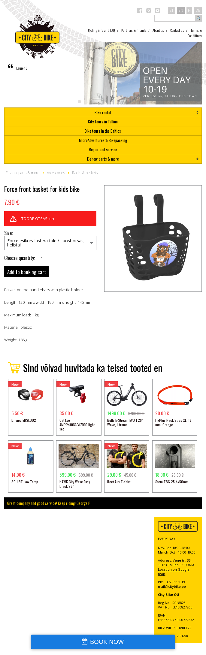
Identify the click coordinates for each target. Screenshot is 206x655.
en (180, 10)
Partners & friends (133, 30)
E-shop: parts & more (103, 159)
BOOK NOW (107, 641)
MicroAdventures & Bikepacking (103, 140)
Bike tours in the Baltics (103, 131)
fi (189, 10)
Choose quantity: (19, 258)
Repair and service (103, 149)
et (171, 10)
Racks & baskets (85, 172)
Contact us (177, 30)
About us (158, 30)
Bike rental (103, 112)
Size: (8, 233)
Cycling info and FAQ (101, 30)
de (197, 10)
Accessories (56, 172)
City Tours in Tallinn (103, 122)
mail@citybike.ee (172, 586)
